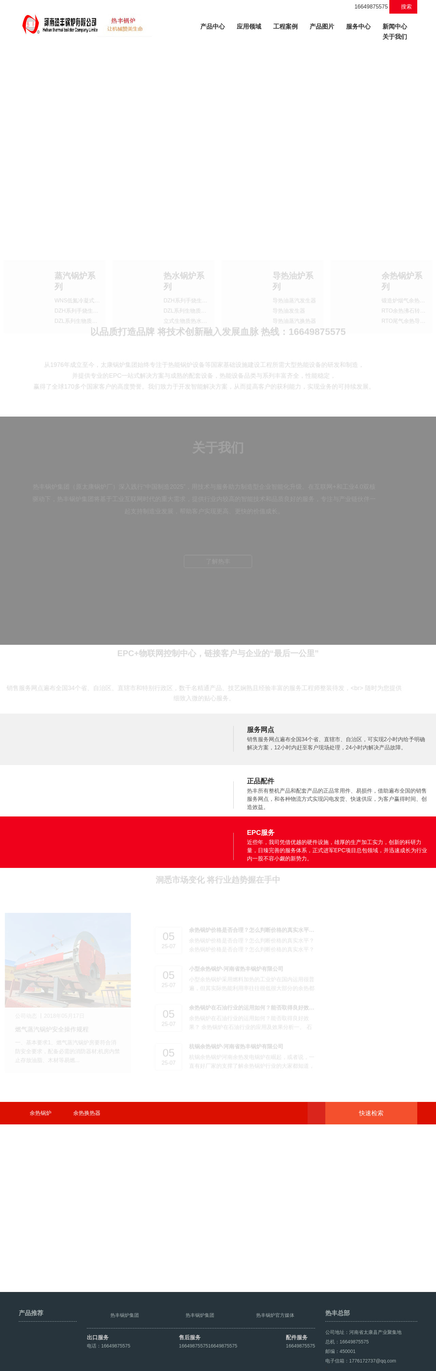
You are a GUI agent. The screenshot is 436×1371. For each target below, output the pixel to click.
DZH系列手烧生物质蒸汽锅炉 (90, 297)
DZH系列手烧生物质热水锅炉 (199, 287)
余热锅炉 (40, 1240)
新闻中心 (395, 26)
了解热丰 (218, 702)
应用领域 (249, 26)
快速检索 (381, 1240)
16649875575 (367, 7)
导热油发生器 (288, 297)
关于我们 (395, 36)
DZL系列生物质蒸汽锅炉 (84, 307)
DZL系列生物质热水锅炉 (193, 297)
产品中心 (215, 25)
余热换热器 (86, 1240)
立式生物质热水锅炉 (188, 307)
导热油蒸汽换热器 (294, 307)
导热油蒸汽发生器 (294, 287)
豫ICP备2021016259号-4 (147, 1363)
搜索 (403, 7)
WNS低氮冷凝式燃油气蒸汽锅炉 (93, 287)
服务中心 (358, 26)
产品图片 (322, 26)
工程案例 (285, 26)
